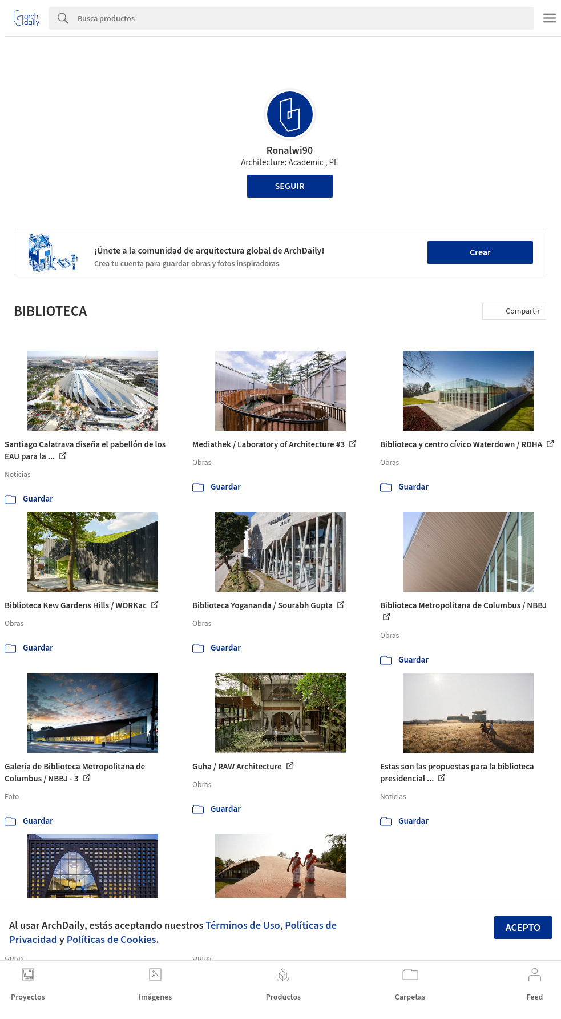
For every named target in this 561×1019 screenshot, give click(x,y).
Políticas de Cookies (111, 939)
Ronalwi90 (290, 150)
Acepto (523, 928)
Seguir (290, 186)
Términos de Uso (242, 925)
